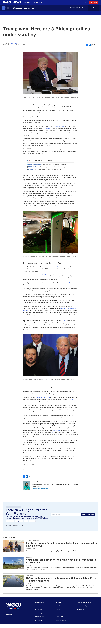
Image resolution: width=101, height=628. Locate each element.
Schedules (5, 16)
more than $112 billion (43, 401)
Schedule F (48, 132)
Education (38, 16)
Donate (95, 4)
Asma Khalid (13, 47)
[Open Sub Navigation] (10, 16)
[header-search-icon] (82, 4)
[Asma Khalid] (26, 489)
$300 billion (44, 278)
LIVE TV (87, 4)
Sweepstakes (38, 623)
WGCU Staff (29, 568)
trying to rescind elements (66, 286)
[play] (3, 11)
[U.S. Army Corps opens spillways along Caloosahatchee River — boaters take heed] (13, 585)
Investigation (29, 561)
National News (33, 473)
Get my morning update (88, 517)
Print (95, 48)
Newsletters (50, 16)
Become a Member (40, 609)
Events (58, 16)
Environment (29, 579)
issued (74, 144)
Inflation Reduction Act (51, 270)
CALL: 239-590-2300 (61, 623)
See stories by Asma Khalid (40, 492)
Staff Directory (59, 609)
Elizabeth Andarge (30, 552)
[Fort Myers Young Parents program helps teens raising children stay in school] (13, 550)
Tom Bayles (29, 587)
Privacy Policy (59, 620)
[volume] (8, 11)
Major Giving (38, 613)
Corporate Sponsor (40, 616)
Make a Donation (39, 606)
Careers (58, 613)
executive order (60, 130)
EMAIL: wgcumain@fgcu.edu (84, 606)
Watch (21, 16)
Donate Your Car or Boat (41, 620)
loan (53, 436)
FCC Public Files (60, 616)
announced (48, 429)
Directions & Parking (82, 609)
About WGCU (59, 606)
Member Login (79, 16)
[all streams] (93, 11)
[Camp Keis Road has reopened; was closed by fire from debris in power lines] (13, 566)
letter (63, 324)
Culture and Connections (32, 544)
